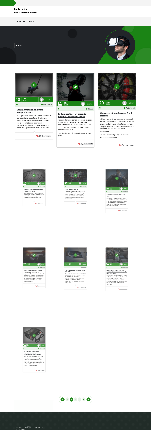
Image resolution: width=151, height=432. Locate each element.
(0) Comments (42, 135)
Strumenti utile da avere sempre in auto (30, 111)
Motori (32, 21)
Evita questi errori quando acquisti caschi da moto (73, 114)
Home (19, 45)
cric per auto (24, 115)
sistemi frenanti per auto (111, 118)
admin (46, 101)
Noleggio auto (24, 9)
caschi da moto (66, 119)
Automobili (20, 21)
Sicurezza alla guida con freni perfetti (116, 114)
